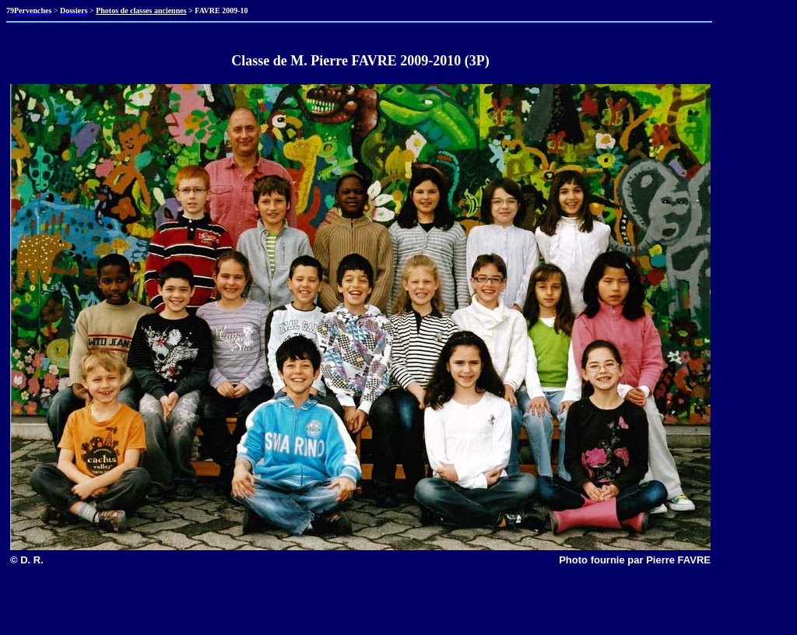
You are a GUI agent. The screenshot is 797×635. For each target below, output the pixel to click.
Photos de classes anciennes (141, 10)
